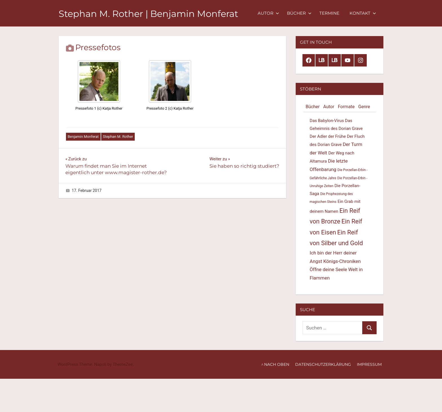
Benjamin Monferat (83, 136)
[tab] (312, 107)
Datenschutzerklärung (323, 364)
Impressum (369, 364)
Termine (329, 13)
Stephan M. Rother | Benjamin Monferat (148, 13)
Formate (346, 106)
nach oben (276, 364)
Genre (364, 106)
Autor (268, 13)
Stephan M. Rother (118, 136)
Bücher (299, 13)
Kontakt (363, 13)
